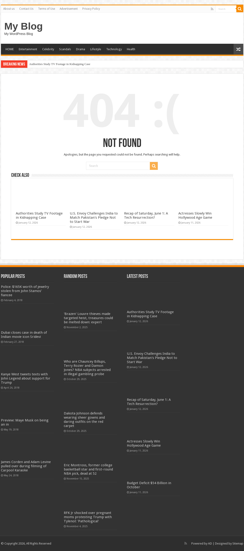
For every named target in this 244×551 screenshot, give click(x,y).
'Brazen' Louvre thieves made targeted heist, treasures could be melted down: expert (88, 318)
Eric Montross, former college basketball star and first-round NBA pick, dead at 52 (88, 469)
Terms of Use (46, 8)
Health (131, 49)
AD (210, 543)
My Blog (23, 26)
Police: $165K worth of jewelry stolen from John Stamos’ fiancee (25, 291)
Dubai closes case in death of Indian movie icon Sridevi (24, 334)
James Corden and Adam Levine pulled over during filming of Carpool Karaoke (26, 466)
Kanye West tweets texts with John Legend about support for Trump (25, 378)
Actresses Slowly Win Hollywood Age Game (195, 215)
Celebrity (48, 49)
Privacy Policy (91, 8)
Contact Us (26, 8)
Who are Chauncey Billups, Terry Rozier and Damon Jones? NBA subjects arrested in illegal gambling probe (87, 367)
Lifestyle (95, 49)
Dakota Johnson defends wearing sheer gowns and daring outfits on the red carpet (84, 419)
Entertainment (28, 49)
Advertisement (69, 8)
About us (9, 8)
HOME (10, 49)
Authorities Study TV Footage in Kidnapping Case (59, 64)
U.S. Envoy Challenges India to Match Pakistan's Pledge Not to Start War (94, 217)
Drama (80, 49)
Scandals (65, 49)
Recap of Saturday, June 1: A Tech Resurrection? (146, 215)
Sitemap (237, 543)
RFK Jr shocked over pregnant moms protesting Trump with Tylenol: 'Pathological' (88, 517)
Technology (114, 49)
